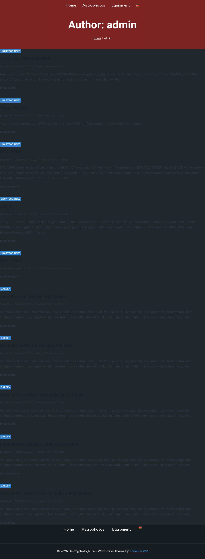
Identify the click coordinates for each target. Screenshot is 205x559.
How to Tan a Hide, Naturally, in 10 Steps (49, 394)
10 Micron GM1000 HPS (29, 58)
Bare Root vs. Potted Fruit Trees (38, 296)
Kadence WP (139, 551)
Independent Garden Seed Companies (45, 444)
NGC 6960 (12, 151)
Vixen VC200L (17, 108)
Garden (5, 288)
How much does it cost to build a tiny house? (53, 493)
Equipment (120, 5)
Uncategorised (10, 51)
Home (71, 5)
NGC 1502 (12, 260)
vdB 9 (7, 206)
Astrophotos (93, 5)
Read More (10, 88)
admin (7, 66)
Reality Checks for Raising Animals (42, 345)
